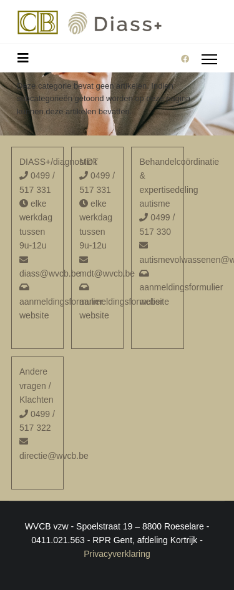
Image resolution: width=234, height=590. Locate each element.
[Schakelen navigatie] (23, 58)
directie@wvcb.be (54, 456)
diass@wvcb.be (49, 273)
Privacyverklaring (117, 554)
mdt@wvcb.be (107, 273)
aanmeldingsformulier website (61, 301)
